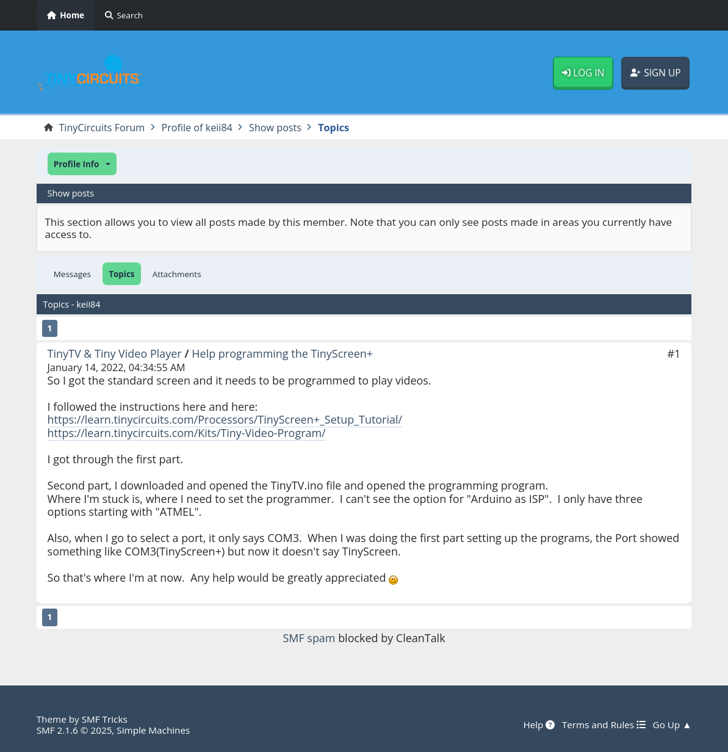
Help (539, 724)
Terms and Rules (604, 724)
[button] (82, 164)
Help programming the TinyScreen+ (282, 353)
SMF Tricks (105, 719)
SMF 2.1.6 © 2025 (74, 730)
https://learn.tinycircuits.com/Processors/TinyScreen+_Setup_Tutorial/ (225, 419)
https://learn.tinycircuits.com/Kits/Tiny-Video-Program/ (187, 432)
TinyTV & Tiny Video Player (115, 353)
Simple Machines (153, 730)
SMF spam (309, 638)
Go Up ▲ (672, 724)
